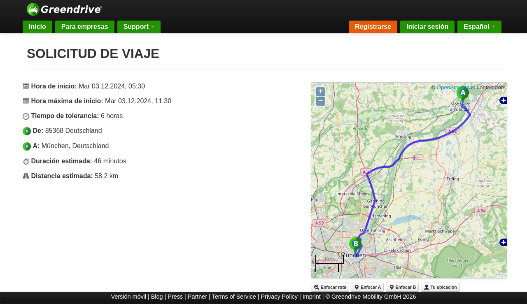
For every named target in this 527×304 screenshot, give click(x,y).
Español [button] (479, 26)
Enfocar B (402, 287)
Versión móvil (128, 296)
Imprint (312, 296)
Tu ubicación (440, 287)
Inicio (37, 26)
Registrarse (373, 26)
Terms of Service (234, 296)
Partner (197, 296)
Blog (157, 296)
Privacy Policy (279, 296)
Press (175, 296)
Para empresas (84, 26)
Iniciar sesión (427, 26)
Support (139, 26)
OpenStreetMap (456, 87)
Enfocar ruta (330, 287)
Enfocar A (367, 287)
